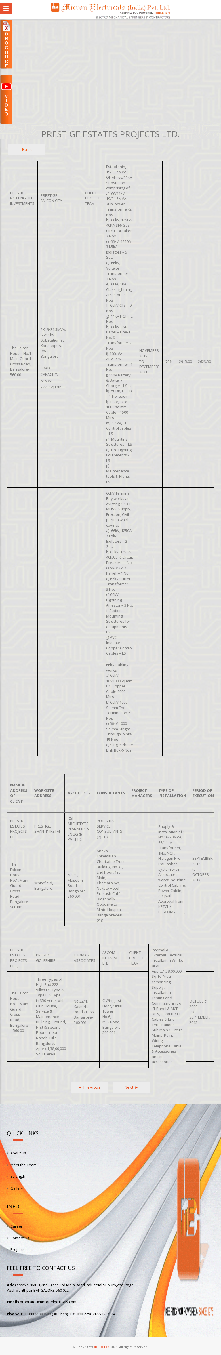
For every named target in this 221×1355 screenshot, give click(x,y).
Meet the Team (23, 1164)
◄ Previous (89, 1087)
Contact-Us (19, 1237)
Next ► (132, 1087)
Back (27, 149)
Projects (17, 1249)
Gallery (16, 1188)
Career (16, 1226)
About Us (18, 1153)
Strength (17, 1176)
